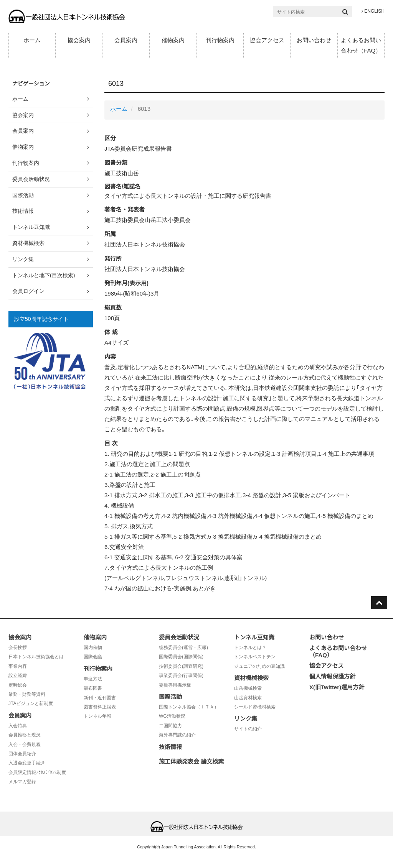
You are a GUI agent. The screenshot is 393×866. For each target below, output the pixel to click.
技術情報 (23, 211)
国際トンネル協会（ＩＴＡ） (189, 707)
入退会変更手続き (26, 763)
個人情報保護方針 (332, 676)
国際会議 (93, 656)
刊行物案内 (220, 40)
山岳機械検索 (248, 688)
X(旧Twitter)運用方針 (336, 687)
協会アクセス (267, 40)
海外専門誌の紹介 (177, 735)
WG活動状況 (172, 716)
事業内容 (17, 666)
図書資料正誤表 (100, 707)
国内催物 (93, 647)
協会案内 (79, 40)
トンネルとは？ (250, 647)
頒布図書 (93, 688)
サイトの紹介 (248, 728)
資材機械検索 (28, 243)
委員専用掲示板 (175, 685)
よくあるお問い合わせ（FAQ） (361, 45)
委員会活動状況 (31, 179)
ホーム (32, 40)
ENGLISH (373, 11)
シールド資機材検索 (255, 707)
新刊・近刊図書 (100, 697)
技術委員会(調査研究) (181, 666)
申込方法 (93, 679)
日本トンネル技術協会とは (36, 656)
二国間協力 (170, 725)
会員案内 (125, 40)
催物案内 (173, 40)
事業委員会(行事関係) (181, 675)
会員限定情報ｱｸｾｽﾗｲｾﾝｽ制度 (37, 772)
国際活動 (23, 195)
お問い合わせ (314, 40)
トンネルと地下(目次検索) (43, 275)
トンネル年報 (97, 716)
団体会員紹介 (22, 753)
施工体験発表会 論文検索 (191, 761)
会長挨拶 (17, 647)
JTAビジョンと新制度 (30, 703)
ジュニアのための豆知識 (259, 666)
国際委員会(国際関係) (181, 656)
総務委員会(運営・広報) (183, 647)
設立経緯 (17, 675)
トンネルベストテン (255, 656)
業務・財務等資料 (26, 694)
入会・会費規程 (24, 744)
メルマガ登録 (22, 781)
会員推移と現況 (24, 735)
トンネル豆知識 (31, 227)
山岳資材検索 (248, 697)
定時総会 (17, 685)
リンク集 (23, 259)
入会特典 (17, 725)
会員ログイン (28, 291)
